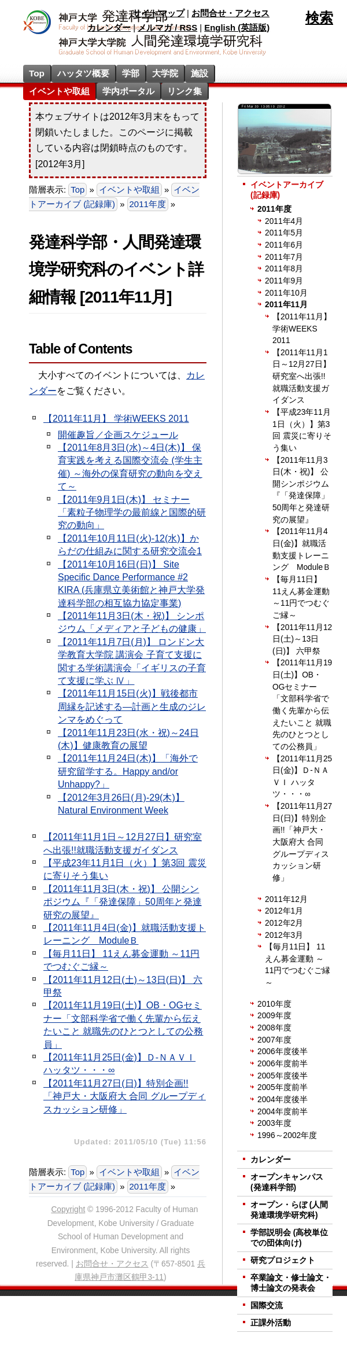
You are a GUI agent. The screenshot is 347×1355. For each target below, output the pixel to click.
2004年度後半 (282, 1099)
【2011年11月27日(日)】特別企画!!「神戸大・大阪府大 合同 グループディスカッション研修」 (124, 1096)
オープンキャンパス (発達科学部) (286, 1182)
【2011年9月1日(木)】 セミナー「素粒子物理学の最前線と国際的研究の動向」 (132, 513)
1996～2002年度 (287, 1135)
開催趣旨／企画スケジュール (118, 435)
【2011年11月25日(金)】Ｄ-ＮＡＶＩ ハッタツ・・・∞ (302, 776)
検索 (319, 17)
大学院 (165, 73)
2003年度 (274, 1123)
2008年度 (274, 1027)
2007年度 (274, 1040)
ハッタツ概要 (83, 73)
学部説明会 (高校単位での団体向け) (289, 1237)
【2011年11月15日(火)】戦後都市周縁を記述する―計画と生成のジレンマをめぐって (132, 706)
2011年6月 (284, 245)
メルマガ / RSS (167, 27)
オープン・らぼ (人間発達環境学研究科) (289, 1210)
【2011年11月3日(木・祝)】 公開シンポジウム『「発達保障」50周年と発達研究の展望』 (122, 902)
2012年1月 (284, 911)
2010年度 (274, 1004)
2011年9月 (284, 281)
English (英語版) (237, 27)
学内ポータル (128, 91)
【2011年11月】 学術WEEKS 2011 (116, 419)
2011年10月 (286, 293)
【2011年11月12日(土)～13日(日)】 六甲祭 (302, 639)
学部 (130, 73)
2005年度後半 (282, 1076)
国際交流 (266, 1305)
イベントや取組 (59, 91)
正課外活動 (270, 1323)
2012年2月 (284, 923)
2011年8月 (284, 268)
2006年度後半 (282, 1051)
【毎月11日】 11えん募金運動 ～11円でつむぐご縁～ (301, 597)
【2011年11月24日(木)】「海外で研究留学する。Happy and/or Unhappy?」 (128, 771)
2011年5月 (284, 233)
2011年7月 (284, 257)
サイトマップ (158, 13)
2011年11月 (286, 304)
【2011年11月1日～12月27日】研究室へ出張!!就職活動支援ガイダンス (301, 376)
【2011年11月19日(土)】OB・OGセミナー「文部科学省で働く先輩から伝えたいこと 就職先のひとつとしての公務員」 (302, 704)
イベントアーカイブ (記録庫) (114, 197)
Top (37, 73)
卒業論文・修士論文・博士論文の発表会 (290, 1283)
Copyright (68, 1209)
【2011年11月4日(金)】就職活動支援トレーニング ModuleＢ (301, 549)
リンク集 (184, 91)
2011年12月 (286, 899)
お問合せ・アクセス (230, 13)
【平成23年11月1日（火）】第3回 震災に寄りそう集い (301, 430)
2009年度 (274, 1015)
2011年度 (148, 204)
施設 (199, 73)
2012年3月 (284, 935)
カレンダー (109, 27)
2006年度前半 (282, 1063)
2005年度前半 (282, 1087)
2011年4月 (284, 221)
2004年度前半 (282, 1111)
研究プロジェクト (282, 1260)
